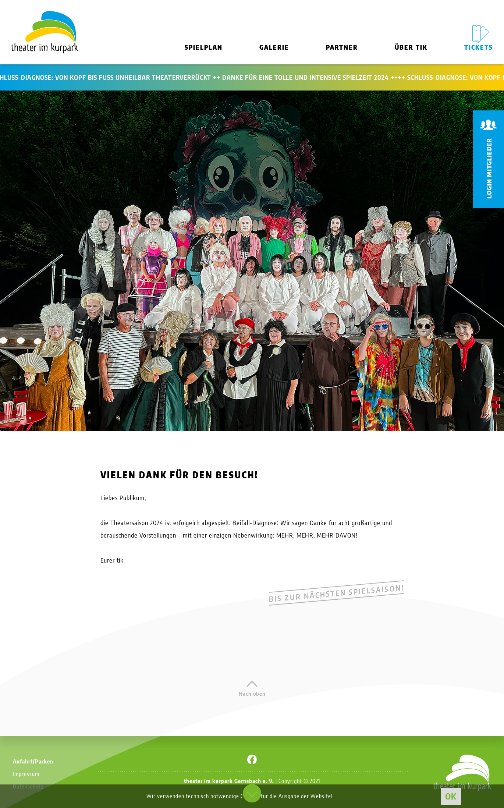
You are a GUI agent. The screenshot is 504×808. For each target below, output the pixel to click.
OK (451, 796)
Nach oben (252, 693)
